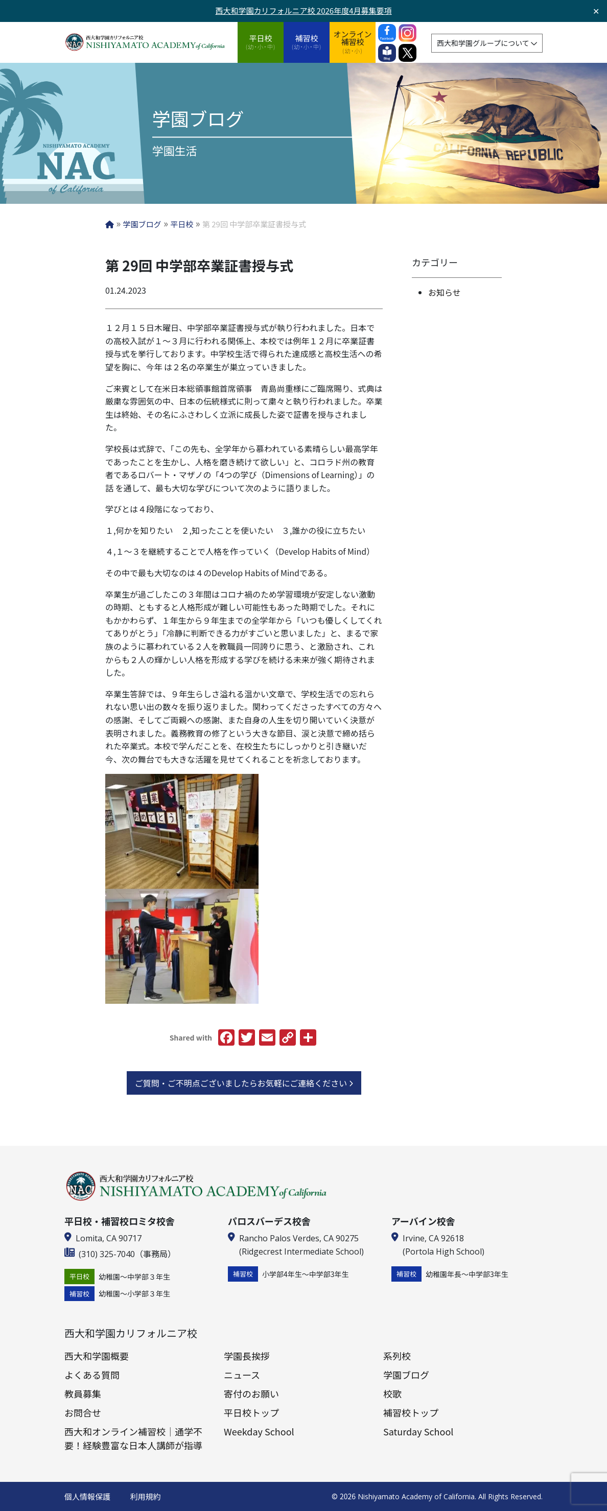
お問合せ (82, 1412)
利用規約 (145, 1496)
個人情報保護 (87, 1496)
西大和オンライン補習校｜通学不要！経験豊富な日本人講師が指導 (133, 1438)
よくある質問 (92, 1374)
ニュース (242, 1374)
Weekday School (259, 1431)
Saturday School (418, 1431)
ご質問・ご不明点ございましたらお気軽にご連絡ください (244, 1083)
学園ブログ (406, 1374)
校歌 (392, 1393)
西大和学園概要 (96, 1355)
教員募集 (82, 1393)
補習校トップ (410, 1412)
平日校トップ (251, 1412)
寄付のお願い (251, 1393)
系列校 (397, 1355)
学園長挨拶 (247, 1355)
